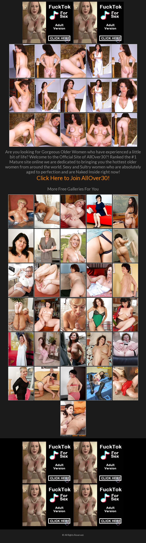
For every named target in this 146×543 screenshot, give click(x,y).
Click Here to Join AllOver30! (73, 177)
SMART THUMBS (79, 436)
